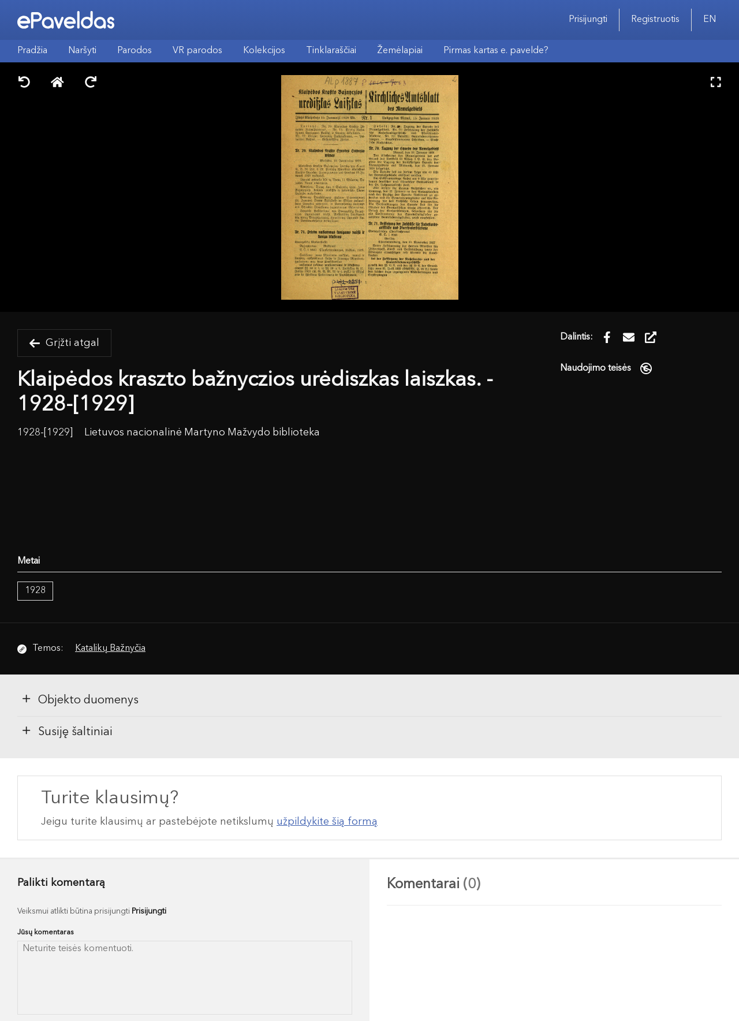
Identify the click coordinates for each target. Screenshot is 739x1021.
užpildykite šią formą (327, 822)
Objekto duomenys (80, 699)
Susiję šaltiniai (67, 731)
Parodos (134, 50)
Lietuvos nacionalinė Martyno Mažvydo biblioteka (202, 433)
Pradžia (32, 50)
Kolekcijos (264, 50)
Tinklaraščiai (331, 50)
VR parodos (197, 50)
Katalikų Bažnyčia (110, 648)
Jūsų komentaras (45, 932)
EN (709, 19)
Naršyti (82, 50)
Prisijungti (588, 19)
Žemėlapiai (400, 50)
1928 (35, 590)
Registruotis (655, 19)
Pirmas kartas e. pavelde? (495, 50)
